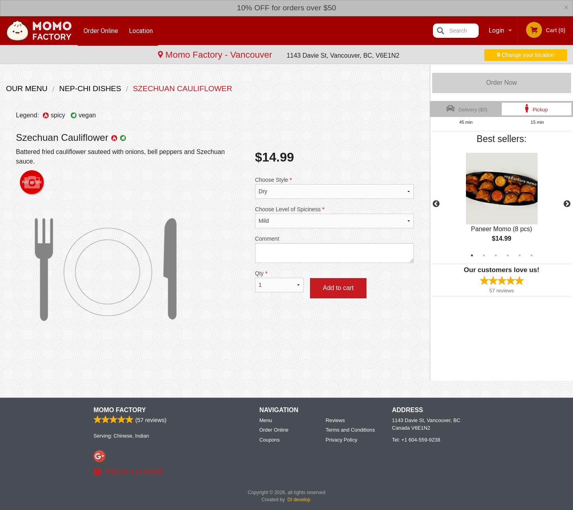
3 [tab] (496, 255)
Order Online (101, 30)
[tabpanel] (501, 204)
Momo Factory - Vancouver (68, 55)
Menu (265, 420)
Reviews (335, 420)
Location (142, 30)
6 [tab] (532, 255)
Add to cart (338, 287)
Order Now (501, 82)
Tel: (416, 440)
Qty (279, 281)
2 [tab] (484, 255)
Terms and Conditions (350, 430)
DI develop (298, 499)
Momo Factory (120, 410)
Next (567, 204)
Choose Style (334, 188)
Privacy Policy (341, 440)
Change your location (525, 55)
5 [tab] (520, 255)
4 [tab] (508, 255)
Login (496, 30)
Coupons (269, 440)
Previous (436, 204)
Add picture (32, 182)
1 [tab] (472, 255)
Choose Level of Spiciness (334, 217)
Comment (334, 249)
